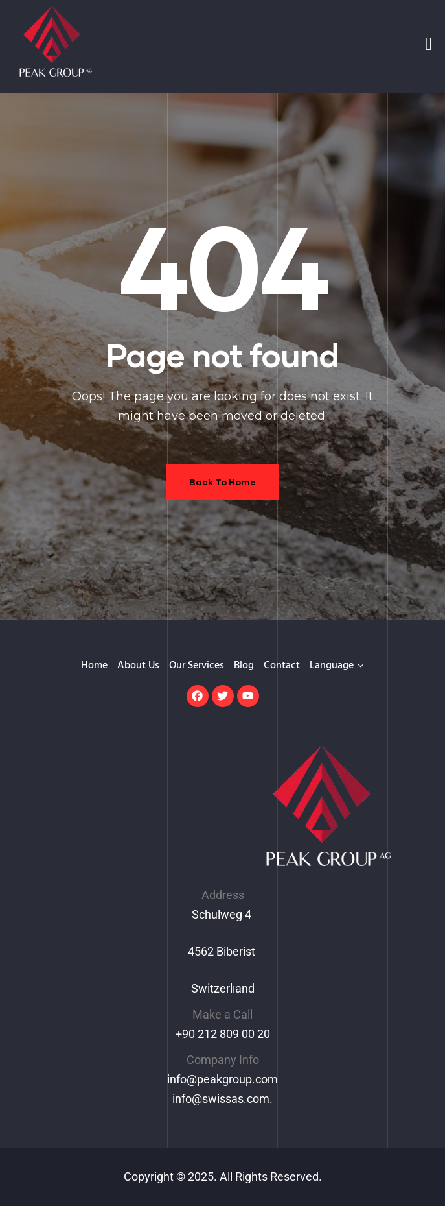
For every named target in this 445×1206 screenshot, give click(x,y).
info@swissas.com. (222, 1098)
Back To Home (222, 481)
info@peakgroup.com (222, 1079)
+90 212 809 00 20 (223, 1034)
